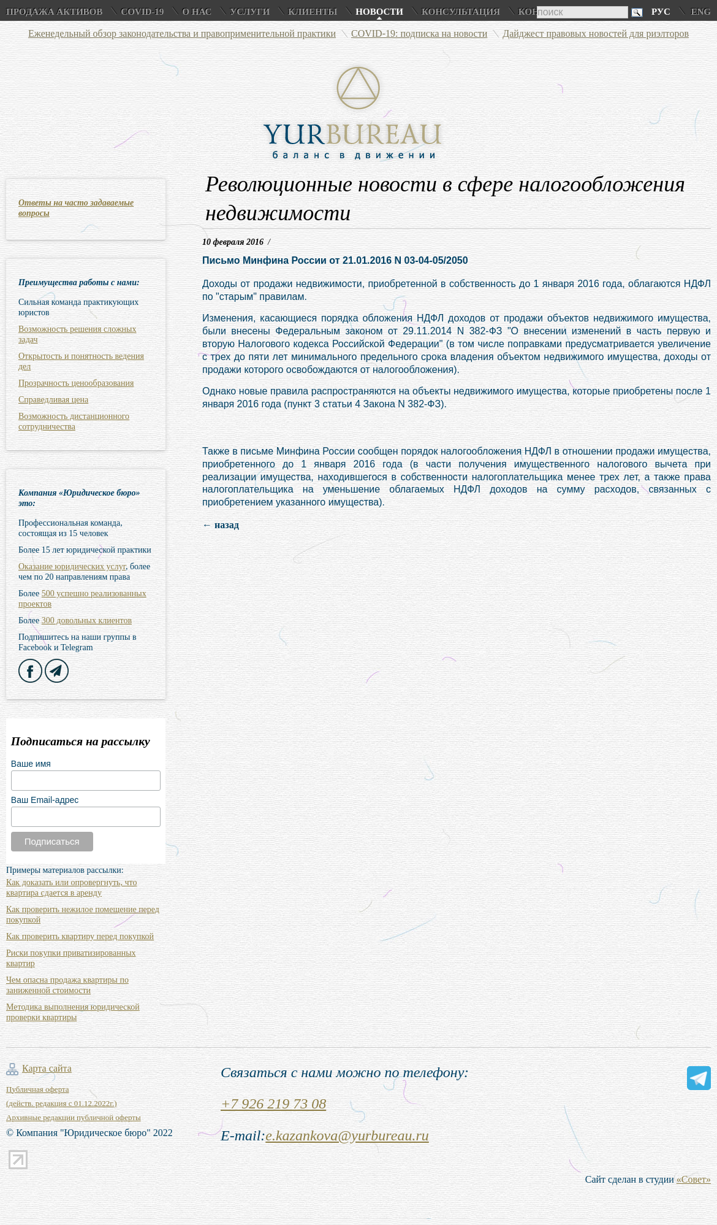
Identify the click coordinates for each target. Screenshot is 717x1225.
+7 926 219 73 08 (273, 1104)
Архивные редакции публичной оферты (73, 1117)
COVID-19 (142, 12)
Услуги (250, 12)
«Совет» (694, 1179)
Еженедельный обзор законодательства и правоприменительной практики (182, 33)
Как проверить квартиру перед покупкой (80, 936)
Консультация (461, 12)
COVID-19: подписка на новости (419, 33)
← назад (220, 525)
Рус (660, 12)
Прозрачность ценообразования (76, 383)
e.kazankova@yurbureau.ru (346, 1135)
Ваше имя (31, 764)
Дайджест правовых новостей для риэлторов (596, 33)
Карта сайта (47, 1068)
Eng (701, 12)
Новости (379, 12)
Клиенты (312, 12)
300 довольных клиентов (87, 620)
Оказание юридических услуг (72, 566)
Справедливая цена (53, 399)
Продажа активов (54, 12)
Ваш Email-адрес (44, 800)
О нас (196, 12)
